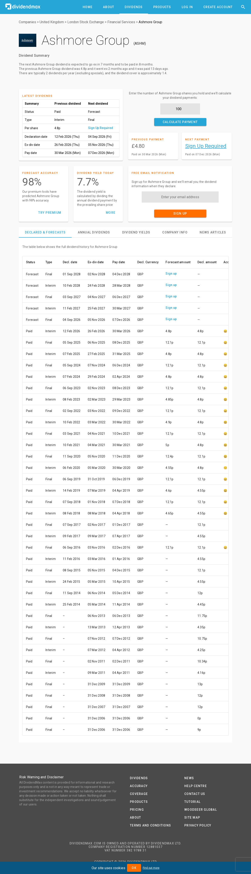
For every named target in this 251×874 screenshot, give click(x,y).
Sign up (171, 273)
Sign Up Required (100, 128)
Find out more (151, 867)
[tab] (87, 7)
